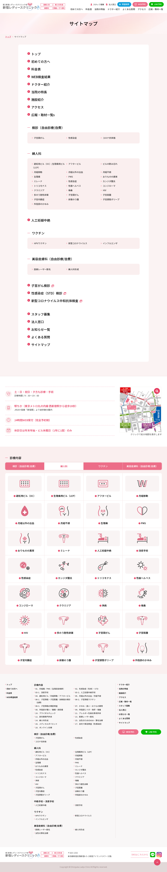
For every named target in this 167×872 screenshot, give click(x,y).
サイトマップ (40, 344)
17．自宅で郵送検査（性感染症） (89, 724)
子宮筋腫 (107, 194)
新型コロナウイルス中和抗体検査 (56, 300)
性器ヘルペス (74, 185)
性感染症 (72, 137)
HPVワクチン (40, 243)
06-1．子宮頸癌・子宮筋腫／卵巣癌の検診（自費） (52, 701)
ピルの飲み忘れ (110, 163)
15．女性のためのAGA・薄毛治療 (89, 720)
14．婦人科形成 (41, 720)
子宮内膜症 (39, 199)
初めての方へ (40, 61)
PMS (70, 176)
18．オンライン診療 (43, 727)
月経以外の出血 (75, 172)
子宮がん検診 (42, 285)
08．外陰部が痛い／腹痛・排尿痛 (49, 709)
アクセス (37, 107)
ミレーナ (38, 181)
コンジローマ (109, 185)
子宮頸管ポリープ (111, 199)
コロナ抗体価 (109, 137)
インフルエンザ (110, 243)
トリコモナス (40, 185)
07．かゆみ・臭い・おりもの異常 (89, 706)
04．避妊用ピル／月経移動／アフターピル (52, 696)
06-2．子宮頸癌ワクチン (85, 699)
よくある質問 (40, 337)
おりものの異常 (110, 176)
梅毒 (70, 190)
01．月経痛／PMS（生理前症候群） (50, 688)
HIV (104, 190)
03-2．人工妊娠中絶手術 (85, 692)
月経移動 (38, 172)
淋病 (37, 780)
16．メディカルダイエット (46, 724)
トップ (8, 36)
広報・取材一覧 (125, 701)
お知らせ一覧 (40, 329)
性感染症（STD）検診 (48, 293)
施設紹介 (37, 99)
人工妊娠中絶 (40, 220)
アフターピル (74, 163)
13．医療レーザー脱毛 (84, 716)
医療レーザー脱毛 (42, 269)
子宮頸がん (39, 137)
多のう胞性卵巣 (41, 194)
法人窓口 (37, 321)
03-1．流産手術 (41, 692)
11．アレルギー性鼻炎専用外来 (88, 713)
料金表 (36, 69)
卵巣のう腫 (73, 199)
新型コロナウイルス (77, 243)
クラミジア (39, 190)
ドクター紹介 (40, 84)
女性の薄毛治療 (41, 833)
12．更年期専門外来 (43, 716)
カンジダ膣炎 (109, 181)
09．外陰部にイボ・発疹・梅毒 (88, 709)
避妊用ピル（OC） (43, 752)
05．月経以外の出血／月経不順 (88, 696)
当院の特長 (39, 92)
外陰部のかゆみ (41, 203)
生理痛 (37, 176)
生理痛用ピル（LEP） (84, 752)
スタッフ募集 (40, 314)
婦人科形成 (73, 269)
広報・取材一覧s (43, 114)
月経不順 (107, 172)
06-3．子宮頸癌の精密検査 (46, 706)
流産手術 (78, 805)
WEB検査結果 (40, 76)
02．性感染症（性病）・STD (86, 688)
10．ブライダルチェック (45, 713)
